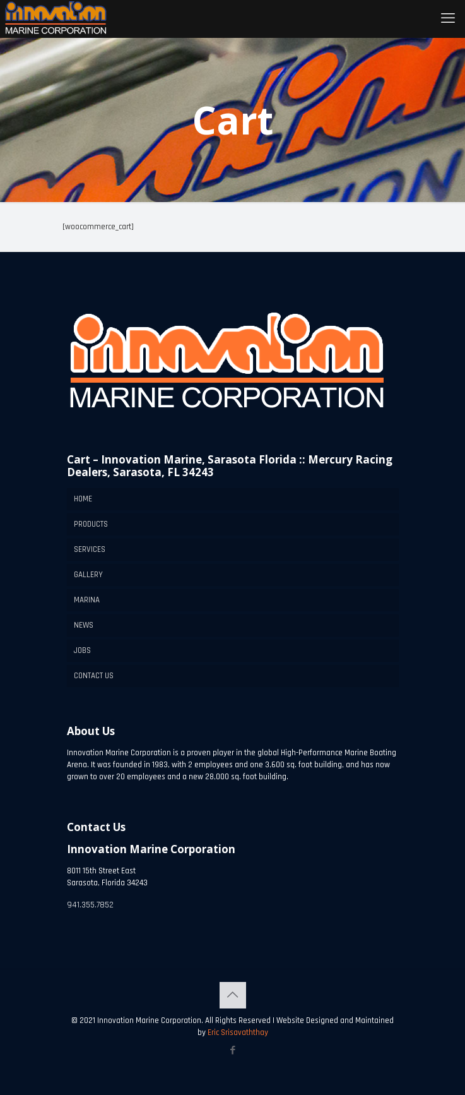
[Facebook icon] (232, 1050)
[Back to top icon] (233, 995)
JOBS (82, 650)
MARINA (87, 600)
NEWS (83, 625)
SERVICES (89, 549)
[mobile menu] (448, 19)
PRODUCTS (91, 524)
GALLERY (88, 575)
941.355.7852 (90, 905)
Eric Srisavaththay (237, 1032)
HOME (83, 499)
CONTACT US (94, 676)
